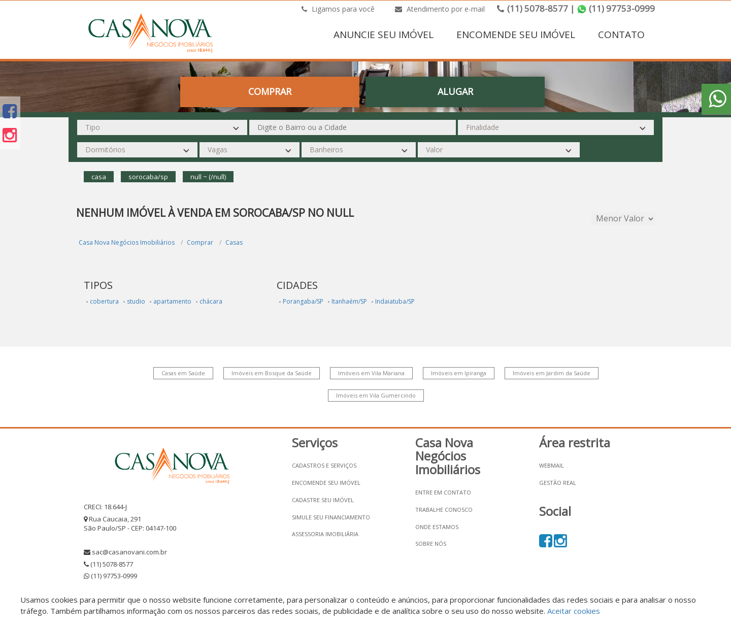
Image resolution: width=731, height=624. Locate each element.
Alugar (455, 91)
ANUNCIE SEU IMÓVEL (384, 34)
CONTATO (621, 34)
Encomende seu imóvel (326, 482)
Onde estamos (436, 527)
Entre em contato (443, 492)
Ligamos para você (338, 9)
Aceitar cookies (573, 611)
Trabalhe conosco (444, 509)
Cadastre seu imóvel (323, 500)
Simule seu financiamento (331, 517)
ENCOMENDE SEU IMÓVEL (515, 34)
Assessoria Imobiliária (325, 534)
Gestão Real (557, 482)
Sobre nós (430, 543)
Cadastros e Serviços (324, 465)
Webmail (551, 465)
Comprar (269, 91)
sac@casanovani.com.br (129, 551)
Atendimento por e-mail (440, 9)
